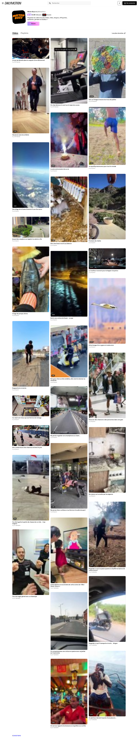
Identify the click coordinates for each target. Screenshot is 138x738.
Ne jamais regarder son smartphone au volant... (65, 436)
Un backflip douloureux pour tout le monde (102, 166)
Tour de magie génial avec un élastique (24, 596)
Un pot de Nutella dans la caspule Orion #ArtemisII (28, 60)
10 (20, 736)
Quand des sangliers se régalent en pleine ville (27, 239)
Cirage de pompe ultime (20, 313)
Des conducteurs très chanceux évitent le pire (27, 447)
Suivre (33, 24)
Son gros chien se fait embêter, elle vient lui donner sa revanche (67, 379)
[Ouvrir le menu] (2, 3)
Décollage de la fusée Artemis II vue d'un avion (27, 209)
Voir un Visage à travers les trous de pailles (102, 99)
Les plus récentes (119, 33)
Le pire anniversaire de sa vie (59, 169)
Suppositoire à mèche (19, 388)
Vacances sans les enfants (20, 135)
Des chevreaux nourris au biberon (61, 243)
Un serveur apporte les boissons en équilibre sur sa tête (68, 726)
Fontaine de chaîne (95, 241)
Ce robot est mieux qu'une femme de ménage (26, 418)
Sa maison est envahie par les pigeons (101, 494)
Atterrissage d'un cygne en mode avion (101, 345)
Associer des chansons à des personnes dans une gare (106, 420)
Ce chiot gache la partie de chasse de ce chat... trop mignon (28, 522)
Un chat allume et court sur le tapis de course (64, 105)
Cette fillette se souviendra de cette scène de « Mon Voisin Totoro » (67, 585)
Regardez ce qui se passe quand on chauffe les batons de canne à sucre (107, 569)
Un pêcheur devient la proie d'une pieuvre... (103, 718)
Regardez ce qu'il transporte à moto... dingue (103, 643)
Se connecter (129, 3)
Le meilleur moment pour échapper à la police (103, 271)
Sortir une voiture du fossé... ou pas (61, 318)
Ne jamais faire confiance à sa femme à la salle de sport (68, 510)
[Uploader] (120, 3)
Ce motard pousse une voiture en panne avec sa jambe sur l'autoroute (67, 652)
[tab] (15, 33)
